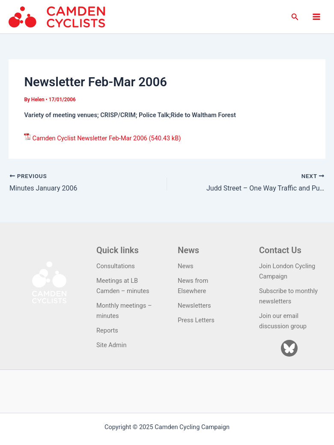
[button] (295, 17)
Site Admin (111, 345)
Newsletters (194, 305)
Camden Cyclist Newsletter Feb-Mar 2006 (89, 138)
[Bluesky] (289, 348)
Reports (107, 330)
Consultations (115, 266)
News (186, 266)
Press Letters (196, 320)
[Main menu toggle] (316, 17)
